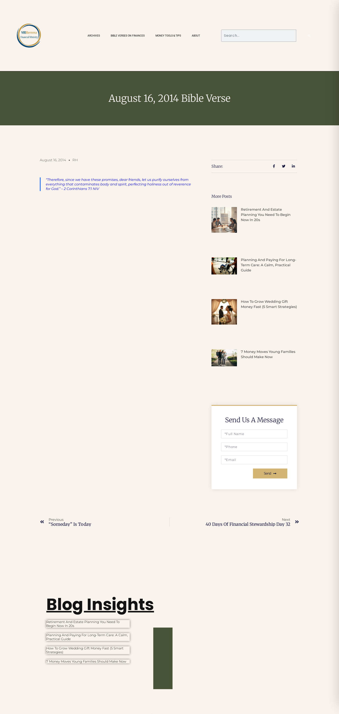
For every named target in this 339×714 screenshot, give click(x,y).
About (196, 35)
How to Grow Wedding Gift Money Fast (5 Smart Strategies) (84, 650)
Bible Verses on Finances (128, 35)
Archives (94, 35)
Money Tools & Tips (168, 35)
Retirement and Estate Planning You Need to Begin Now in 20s (266, 214)
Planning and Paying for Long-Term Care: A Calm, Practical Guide (268, 265)
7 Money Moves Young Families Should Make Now (86, 661)
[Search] (309, 36)
